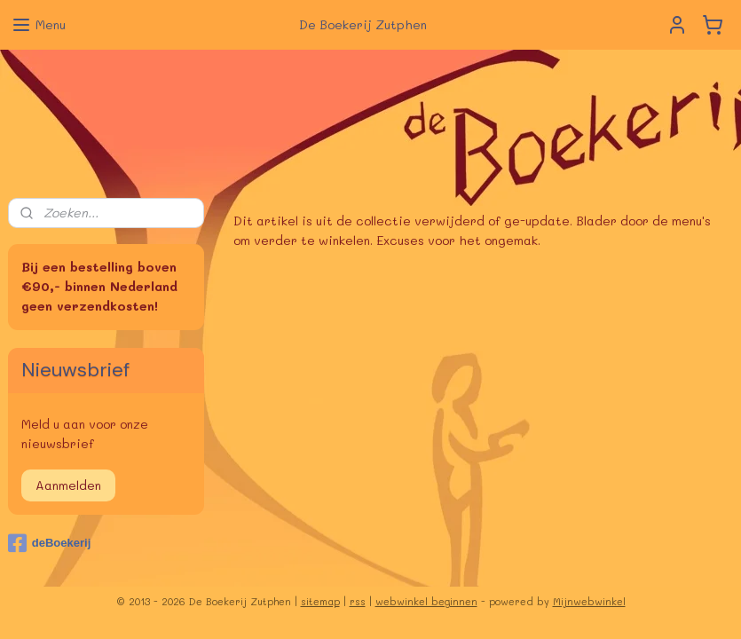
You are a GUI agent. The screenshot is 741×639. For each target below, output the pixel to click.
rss (358, 601)
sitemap (320, 601)
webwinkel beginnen (426, 601)
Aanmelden (68, 485)
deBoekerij (49, 543)
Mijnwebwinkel (589, 601)
